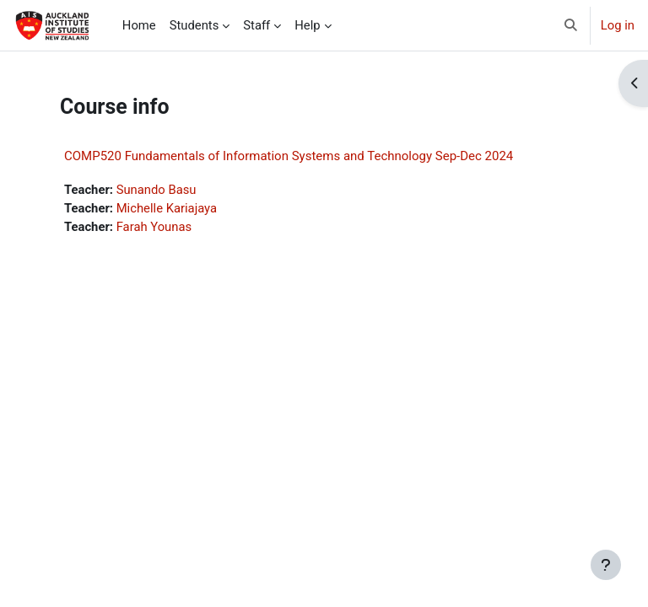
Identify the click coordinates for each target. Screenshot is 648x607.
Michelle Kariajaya (166, 208)
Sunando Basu (156, 189)
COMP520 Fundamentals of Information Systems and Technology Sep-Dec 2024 (288, 156)
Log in (617, 25)
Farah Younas (154, 226)
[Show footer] (606, 565)
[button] (570, 25)
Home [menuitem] (139, 25)
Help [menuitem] (307, 25)
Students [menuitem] (194, 25)
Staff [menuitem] (256, 25)
